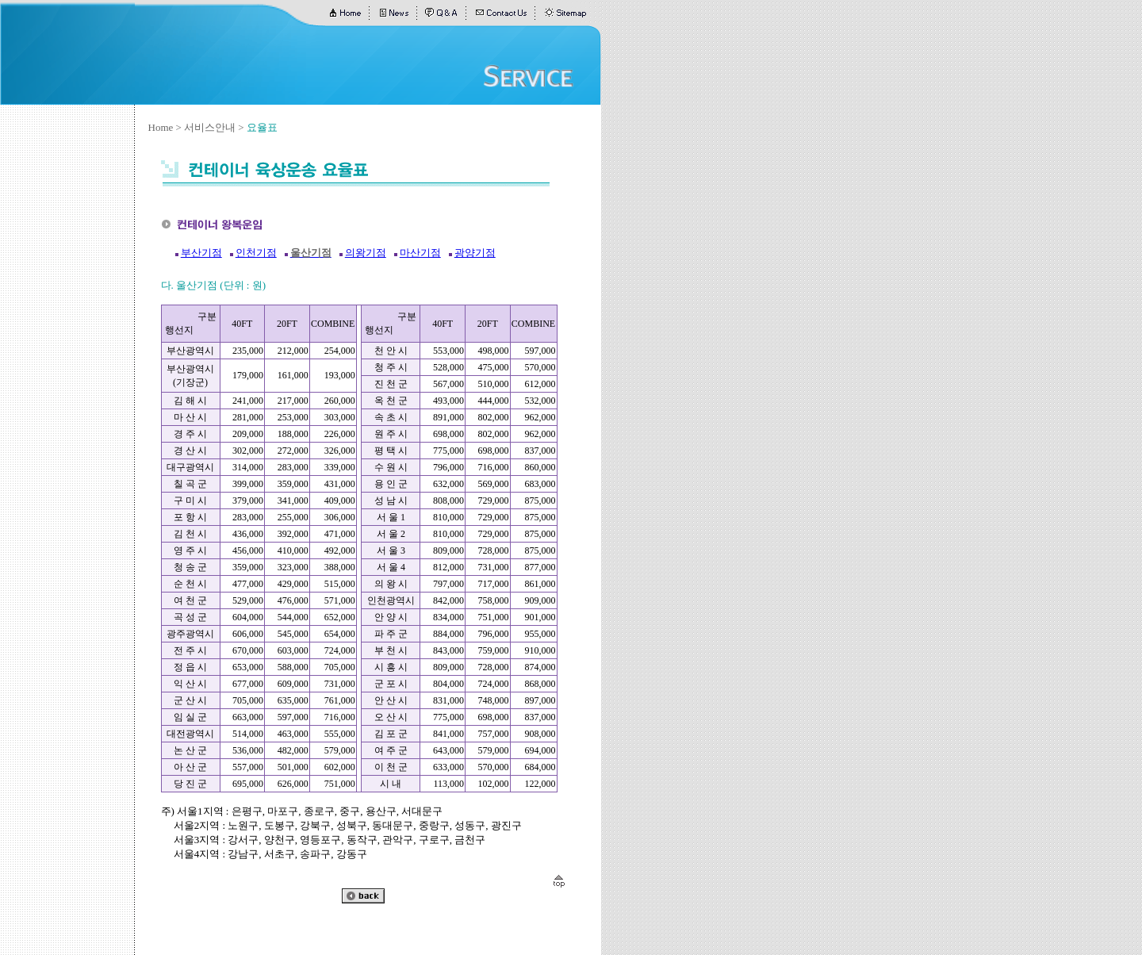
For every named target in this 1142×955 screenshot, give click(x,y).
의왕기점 (365, 253)
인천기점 (256, 253)
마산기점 (420, 253)
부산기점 (201, 253)
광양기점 (475, 253)
